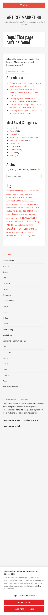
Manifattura (7, 335)
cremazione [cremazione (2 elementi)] (10, 207)
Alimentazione (8, 260)
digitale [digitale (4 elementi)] (19, 211)
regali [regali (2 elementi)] (16, 225)
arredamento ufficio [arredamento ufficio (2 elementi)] (13, 197)
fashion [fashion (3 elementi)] (17, 214)
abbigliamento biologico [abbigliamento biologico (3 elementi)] (15, 190)
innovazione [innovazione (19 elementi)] (28, 217)
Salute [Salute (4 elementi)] (21, 225)
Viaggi (12, 134)
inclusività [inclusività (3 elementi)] (31, 214)
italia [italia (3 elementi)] (21, 221)
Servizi (12, 128)
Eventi (5, 312)
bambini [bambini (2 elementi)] (30, 197)
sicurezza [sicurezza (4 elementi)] (28, 225)
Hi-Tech (6, 318)
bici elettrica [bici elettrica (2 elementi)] (24, 201)
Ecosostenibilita (9, 300)
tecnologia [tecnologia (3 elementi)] (10, 232)
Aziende (6, 266)
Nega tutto (24, 602)
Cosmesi (6, 283)
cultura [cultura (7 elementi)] (10, 210)
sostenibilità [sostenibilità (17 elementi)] (16, 228)
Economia (13, 149)
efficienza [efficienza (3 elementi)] (37, 211)
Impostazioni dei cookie (24, 595)
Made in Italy (8, 329)
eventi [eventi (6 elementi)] (10, 214)
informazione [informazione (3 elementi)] (11, 218)
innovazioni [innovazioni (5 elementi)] (12, 221)
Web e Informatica (17, 140)
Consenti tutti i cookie (24, 609)
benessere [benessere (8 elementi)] (13, 200)
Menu (24, 5)
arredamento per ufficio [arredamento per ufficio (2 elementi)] (25, 194)
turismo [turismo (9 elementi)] (21, 235)
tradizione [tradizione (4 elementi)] (11, 235)
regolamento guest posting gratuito (21, 420)
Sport (5, 369)
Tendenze (7, 375)
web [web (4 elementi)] (34, 235)
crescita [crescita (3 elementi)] (31, 207)
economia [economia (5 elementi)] (28, 210)
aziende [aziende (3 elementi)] (24, 197)
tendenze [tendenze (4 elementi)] (28, 232)
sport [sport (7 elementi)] (30, 228)
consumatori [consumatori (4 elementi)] (33, 204)
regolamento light (12, 426)
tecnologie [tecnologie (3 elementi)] (19, 232)
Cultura (12, 131)
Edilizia (12, 143)
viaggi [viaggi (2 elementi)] (29, 236)
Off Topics (7, 352)
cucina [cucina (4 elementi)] (37, 207)
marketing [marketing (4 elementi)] (35, 221)
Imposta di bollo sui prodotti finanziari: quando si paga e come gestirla (24, 92)
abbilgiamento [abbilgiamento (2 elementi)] (11, 194)
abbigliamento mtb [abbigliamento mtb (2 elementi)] (32, 191)
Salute (12, 152)
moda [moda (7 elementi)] (9, 224)
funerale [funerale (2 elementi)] (24, 214)
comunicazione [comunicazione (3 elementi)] (12, 204)
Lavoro (12, 146)
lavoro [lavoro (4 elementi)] (26, 221)
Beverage (6, 272)
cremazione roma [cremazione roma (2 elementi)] (21, 207)
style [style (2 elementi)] (36, 229)
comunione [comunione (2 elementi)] (23, 204)
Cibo (4, 278)
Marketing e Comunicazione (21, 137)
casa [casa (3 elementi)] (31, 201)
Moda (11, 155)
